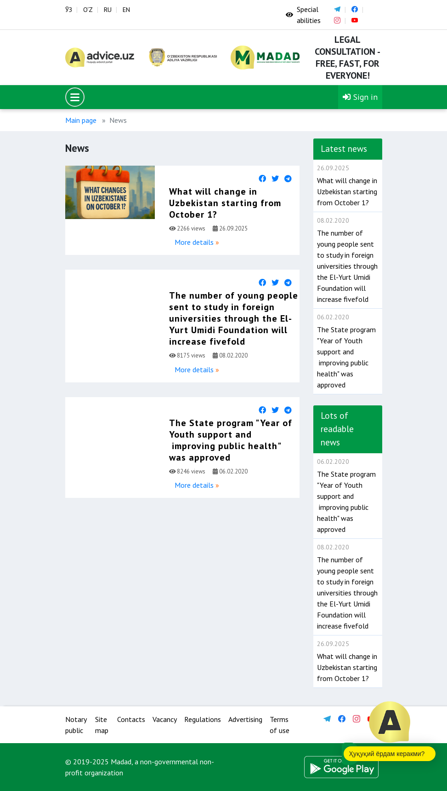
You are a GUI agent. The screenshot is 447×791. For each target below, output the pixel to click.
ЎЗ (68, 10)
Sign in (360, 97)
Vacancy (165, 719)
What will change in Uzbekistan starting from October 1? (225, 202)
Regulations (202, 719)
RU (108, 10)
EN (126, 10)
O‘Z (88, 10)
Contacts (131, 719)
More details (194, 242)
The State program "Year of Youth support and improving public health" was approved (230, 440)
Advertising (245, 719)
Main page (80, 120)
